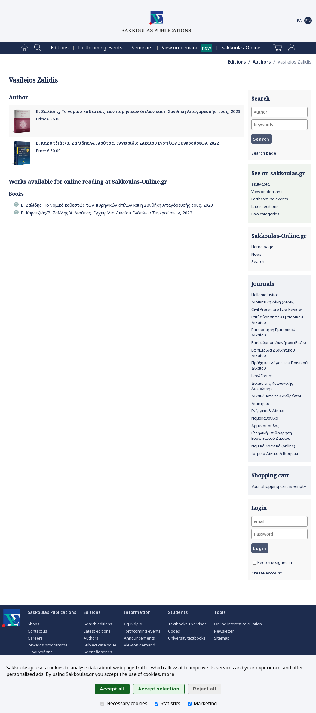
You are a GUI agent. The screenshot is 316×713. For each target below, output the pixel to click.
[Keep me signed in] (254, 563)
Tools (219, 612)
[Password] (279, 534)
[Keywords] (279, 124)
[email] (279, 521)
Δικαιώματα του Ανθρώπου (276, 396)
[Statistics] (156, 704)
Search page (263, 153)
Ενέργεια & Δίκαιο (267, 410)
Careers (35, 638)
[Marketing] (190, 704)
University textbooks (187, 638)
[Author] (279, 112)
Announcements (139, 638)
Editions (60, 48)
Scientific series (98, 652)
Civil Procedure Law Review (276, 309)
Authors (262, 62)
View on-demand (180, 48)
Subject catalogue (100, 645)
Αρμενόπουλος (265, 425)
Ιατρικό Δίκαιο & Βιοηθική (275, 453)
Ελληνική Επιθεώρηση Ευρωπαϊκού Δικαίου (271, 435)
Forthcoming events (100, 48)
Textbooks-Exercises (187, 624)
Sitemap (222, 638)
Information (137, 612)
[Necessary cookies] (102, 704)
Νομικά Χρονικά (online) (273, 446)
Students (178, 612)
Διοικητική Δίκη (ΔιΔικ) (273, 302)
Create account (266, 573)
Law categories (265, 214)
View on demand (267, 191)
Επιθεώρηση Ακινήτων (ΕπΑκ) (278, 342)
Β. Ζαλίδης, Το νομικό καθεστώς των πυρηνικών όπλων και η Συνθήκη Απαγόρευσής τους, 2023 (138, 111)
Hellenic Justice (264, 294)
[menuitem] (24, 48)
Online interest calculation (238, 624)
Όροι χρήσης (40, 652)
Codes (174, 631)
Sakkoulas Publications (52, 612)
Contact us (37, 631)
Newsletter (224, 631)
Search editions (98, 624)
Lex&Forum (262, 375)
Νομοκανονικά (264, 418)
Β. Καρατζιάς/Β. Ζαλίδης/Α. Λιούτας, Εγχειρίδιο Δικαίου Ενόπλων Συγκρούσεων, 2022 (127, 143)
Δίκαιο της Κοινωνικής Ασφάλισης (272, 385)
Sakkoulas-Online (241, 48)
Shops (33, 624)
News (256, 254)
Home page (262, 246)
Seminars (142, 48)
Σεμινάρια (260, 184)
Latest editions (264, 206)
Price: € (48, 119)
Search (257, 261)
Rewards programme (48, 645)
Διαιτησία (260, 403)
